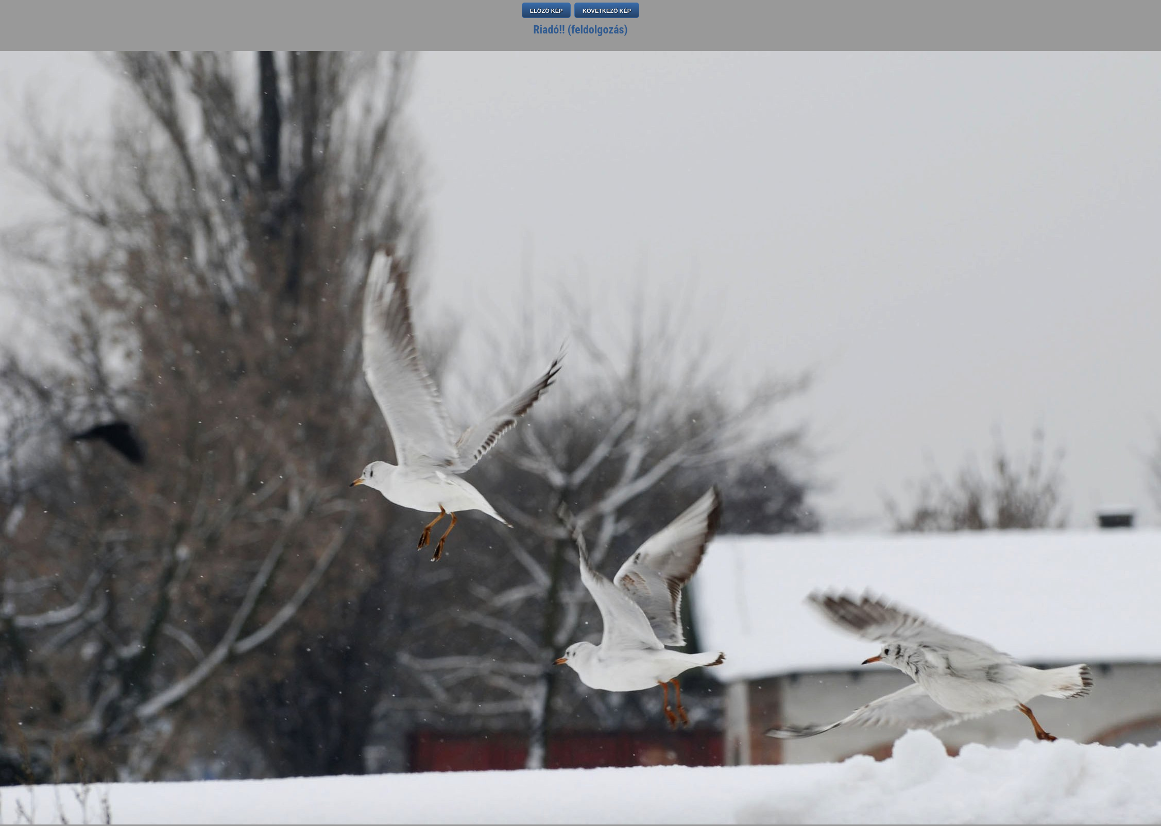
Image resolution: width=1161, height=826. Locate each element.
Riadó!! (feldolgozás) (580, 29)
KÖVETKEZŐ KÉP (607, 11)
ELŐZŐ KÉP (546, 11)
